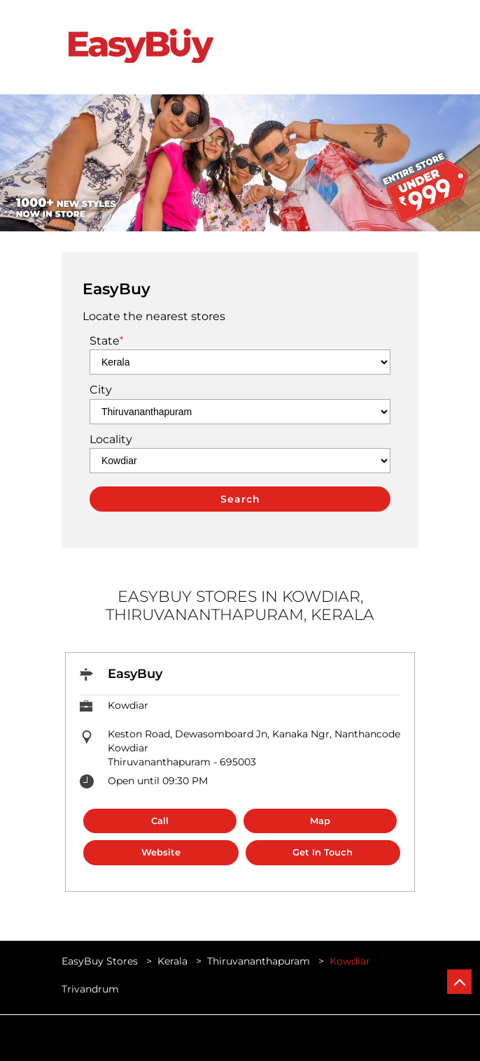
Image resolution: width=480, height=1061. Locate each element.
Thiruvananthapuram (258, 961)
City (101, 389)
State (106, 340)
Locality (111, 439)
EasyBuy (135, 673)
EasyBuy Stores (101, 961)
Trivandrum (90, 989)
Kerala (172, 961)
